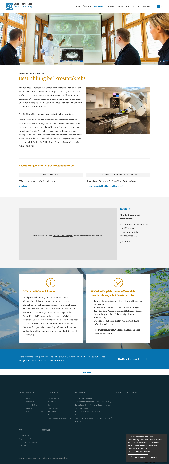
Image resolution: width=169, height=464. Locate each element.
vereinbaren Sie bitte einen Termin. (48, 360)
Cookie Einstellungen (63, 235)
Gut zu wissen (24, 435)
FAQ (138, 6)
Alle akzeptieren (138, 457)
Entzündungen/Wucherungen (59, 418)
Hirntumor (52, 411)
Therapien (110, 6)
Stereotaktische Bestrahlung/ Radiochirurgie (92, 405)
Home (77, 6)
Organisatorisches (26, 439)
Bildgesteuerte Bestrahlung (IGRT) (88, 411)
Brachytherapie (81, 421)
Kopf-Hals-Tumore (55, 415)
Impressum (30, 408)
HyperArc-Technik (82, 408)
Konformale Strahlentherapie (86, 398)
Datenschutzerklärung (35, 411)
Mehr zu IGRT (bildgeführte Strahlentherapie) (106, 186)
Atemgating (79, 415)
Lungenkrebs (53, 408)
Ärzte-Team (30, 398)
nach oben (86, 372)
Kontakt (146, 6)
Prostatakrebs (53, 398)
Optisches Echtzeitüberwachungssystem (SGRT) (93, 418)
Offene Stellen (31, 405)
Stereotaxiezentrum (125, 6)
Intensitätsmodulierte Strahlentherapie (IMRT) (93, 401)
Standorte (30, 401)
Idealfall (39, 142)
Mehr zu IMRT (26, 186)
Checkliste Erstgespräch (128, 359)
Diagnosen (98, 6)
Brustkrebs (52, 401)
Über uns (87, 6)
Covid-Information (26, 445)
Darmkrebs (52, 405)
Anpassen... (153, 457)
